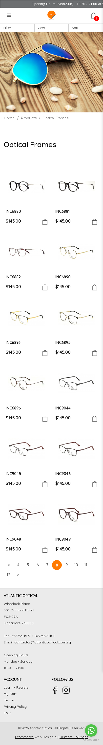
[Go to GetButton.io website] (91, 740)
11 (85, 564)
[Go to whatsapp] (91, 730)
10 (76, 564)
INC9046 (63, 473)
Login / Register (17, 687)
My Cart (10, 694)
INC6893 (13, 342)
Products (29, 118)
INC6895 (63, 342)
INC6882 (13, 276)
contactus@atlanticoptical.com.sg (42, 642)
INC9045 (13, 473)
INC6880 (13, 211)
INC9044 (63, 408)
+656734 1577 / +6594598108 (32, 636)
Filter (7, 27)
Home (9, 118)
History (9, 700)
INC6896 (13, 408)
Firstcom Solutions (74, 737)
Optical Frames (55, 118)
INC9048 (13, 539)
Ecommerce (24, 737)
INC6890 (63, 276)
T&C (7, 713)
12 (8, 574)
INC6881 (62, 211)
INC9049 (63, 539)
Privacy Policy (15, 706)
